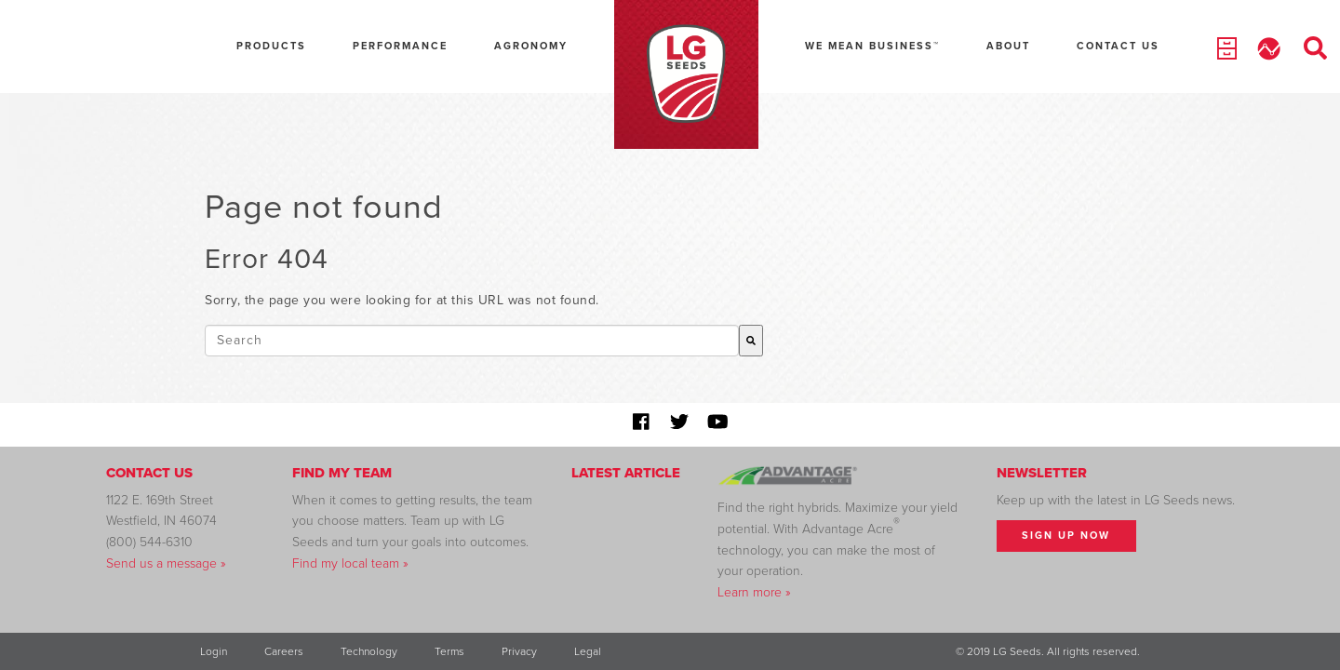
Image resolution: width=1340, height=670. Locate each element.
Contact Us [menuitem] (1118, 46)
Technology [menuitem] (369, 651)
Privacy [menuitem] (519, 651)
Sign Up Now (1066, 535)
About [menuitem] (1008, 46)
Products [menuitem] (271, 46)
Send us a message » (166, 563)
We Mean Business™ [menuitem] (872, 46)
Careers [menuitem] (283, 651)
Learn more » (754, 592)
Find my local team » (350, 563)
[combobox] (472, 340)
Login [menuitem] (213, 651)
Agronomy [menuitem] (531, 46)
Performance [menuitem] (400, 46)
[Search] (751, 340)
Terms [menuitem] (449, 651)
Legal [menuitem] (587, 651)
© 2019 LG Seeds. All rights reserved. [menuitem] (1048, 651)
